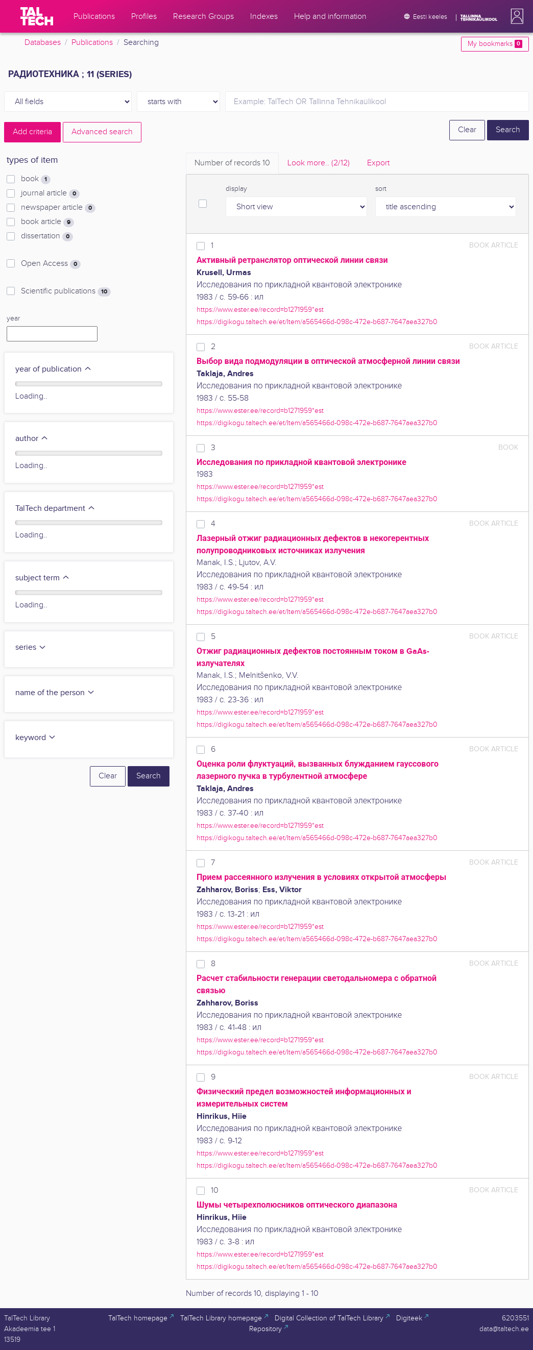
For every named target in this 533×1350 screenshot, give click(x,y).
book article (47, 222)
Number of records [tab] (232, 163)
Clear (467, 130)
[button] (515, 16)
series (30, 647)
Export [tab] (378, 163)
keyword (35, 738)
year (13, 318)
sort (380, 189)
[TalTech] (36, 16)
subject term (42, 578)
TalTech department (55, 508)
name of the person (55, 693)
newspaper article (58, 208)
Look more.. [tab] (318, 163)
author (32, 439)
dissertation (47, 236)
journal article (50, 193)
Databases (43, 42)
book (36, 179)
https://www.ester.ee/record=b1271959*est (260, 309)
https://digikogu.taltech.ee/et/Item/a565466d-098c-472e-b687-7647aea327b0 (317, 321)
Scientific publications (66, 291)
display (236, 189)
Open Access (51, 264)
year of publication (53, 369)
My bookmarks (495, 44)
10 (215, 1190)
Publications (92, 42)
